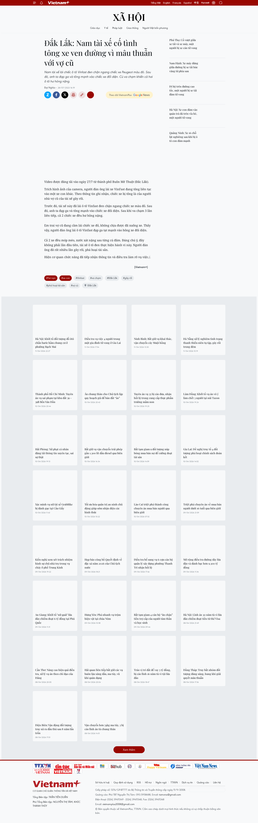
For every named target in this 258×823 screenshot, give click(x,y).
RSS (139, 782)
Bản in (73, 94)
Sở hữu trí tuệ (102, 782)
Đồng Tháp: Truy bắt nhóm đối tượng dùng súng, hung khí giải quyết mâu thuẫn (202, 674)
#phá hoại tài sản (55, 285)
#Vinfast (80, 278)
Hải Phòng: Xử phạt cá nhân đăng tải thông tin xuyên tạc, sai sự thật (54, 453)
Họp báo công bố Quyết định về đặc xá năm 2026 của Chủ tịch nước (103, 563)
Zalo (47, 94)
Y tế (106, 27)
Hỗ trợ (148, 782)
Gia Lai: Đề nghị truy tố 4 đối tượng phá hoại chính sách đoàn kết (202, 453)
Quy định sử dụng (123, 782)
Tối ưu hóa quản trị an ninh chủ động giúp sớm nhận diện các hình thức (103, 508)
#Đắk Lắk (112, 278)
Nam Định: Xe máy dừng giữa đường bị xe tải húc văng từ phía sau (183, 67)
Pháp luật (117, 27)
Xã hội (129, 17)
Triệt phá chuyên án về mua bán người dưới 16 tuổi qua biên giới (202, 506)
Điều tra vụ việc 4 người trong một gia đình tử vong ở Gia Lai (103, 340)
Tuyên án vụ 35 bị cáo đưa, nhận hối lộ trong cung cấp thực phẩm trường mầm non (153, 398)
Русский (205, 3)
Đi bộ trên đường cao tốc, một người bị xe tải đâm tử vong (183, 90)
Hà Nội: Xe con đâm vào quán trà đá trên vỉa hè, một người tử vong (183, 113)
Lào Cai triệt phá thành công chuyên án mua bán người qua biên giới (152, 508)
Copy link (81, 94)
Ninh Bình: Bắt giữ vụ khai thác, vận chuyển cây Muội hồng (153, 340)
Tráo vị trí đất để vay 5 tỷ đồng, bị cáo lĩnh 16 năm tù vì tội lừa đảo (152, 674)
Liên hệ (217, 782)
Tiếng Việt (156, 2)
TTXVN (174, 782)
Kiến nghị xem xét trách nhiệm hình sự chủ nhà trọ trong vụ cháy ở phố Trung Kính (53, 563)
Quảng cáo (203, 782)
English (166, 2)
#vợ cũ (74, 285)
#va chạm (95, 278)
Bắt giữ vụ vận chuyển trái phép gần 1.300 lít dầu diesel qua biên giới (103, 453)
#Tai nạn (50, 278)
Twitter (64, 94)
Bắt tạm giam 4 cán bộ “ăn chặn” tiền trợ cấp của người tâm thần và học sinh (153, 618)
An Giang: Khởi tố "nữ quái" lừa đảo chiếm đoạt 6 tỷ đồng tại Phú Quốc (55, 618)
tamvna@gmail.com (170, 794)
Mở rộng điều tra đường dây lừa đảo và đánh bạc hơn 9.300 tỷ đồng (202, 563)
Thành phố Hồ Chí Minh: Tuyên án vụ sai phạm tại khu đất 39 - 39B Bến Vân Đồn (54, 398)
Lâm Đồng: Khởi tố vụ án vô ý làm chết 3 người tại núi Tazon (201, 396)
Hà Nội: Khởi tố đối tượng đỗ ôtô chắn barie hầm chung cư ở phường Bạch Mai (54, 342)
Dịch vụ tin (187, 782)
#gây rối (127, 278)
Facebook (56, 94)
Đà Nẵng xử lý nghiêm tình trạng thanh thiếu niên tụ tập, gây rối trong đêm (203, 342)
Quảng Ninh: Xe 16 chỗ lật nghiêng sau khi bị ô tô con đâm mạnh (183, 136)
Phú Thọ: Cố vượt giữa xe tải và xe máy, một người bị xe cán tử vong (183, 44)
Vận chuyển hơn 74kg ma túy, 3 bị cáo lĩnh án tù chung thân (104, 727)
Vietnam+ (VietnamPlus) (59, 2)
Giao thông (132, 27)
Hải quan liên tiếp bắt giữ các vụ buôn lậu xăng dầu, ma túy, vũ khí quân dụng (104, 674)
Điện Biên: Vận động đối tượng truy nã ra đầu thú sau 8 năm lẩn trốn (54, 729)
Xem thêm (129, 750)
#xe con (65, 278)
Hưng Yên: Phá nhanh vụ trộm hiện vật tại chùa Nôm (103, 616)
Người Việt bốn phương (155, 27)
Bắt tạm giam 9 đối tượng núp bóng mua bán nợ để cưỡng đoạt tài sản (153, 453)
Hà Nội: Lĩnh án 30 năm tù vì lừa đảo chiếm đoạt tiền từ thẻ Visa (202, 616)
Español (188, 2)
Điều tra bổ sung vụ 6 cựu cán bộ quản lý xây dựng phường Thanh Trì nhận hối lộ (153, 563)
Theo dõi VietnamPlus (120, 95)
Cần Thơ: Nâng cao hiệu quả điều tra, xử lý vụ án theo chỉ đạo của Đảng (54, 674)
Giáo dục (95, 27)
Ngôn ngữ (161, 782)
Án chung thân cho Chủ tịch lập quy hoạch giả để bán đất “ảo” (104, 396)
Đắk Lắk (90, 285)
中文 (196, 2)
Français (177, 2)
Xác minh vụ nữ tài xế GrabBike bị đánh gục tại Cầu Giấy (54, 506)
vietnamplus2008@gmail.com (119, 804)
